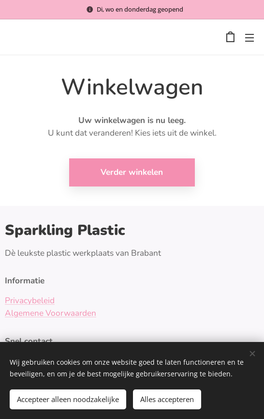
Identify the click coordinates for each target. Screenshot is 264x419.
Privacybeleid (30, 300)
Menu (249, 37)
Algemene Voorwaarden (50, 313)
